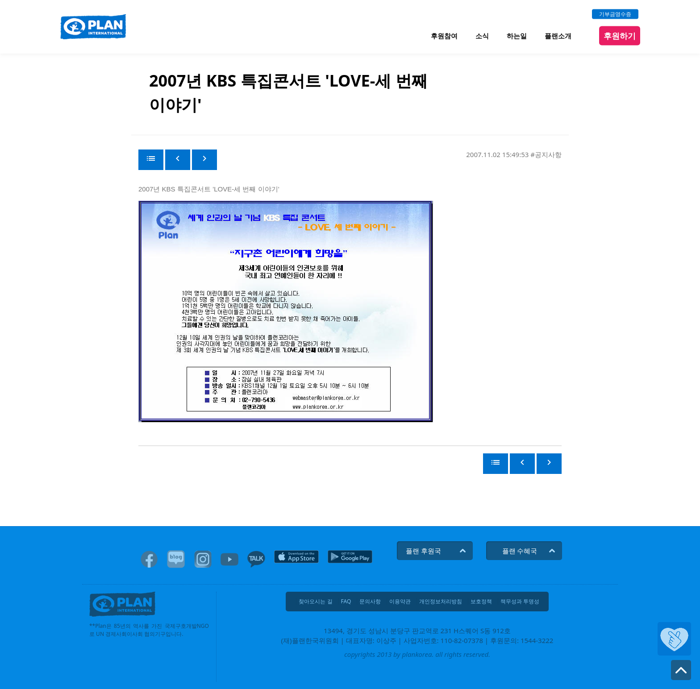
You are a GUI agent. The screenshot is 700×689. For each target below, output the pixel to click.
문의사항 (370, 601)
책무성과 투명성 (519, 601)
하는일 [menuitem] (517, 35)
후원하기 (620, 35)
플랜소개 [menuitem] (558, 35)
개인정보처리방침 (440, 601)
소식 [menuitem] (482, 35)
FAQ (346, 601)
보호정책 (481, 601)
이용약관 (400, 601)
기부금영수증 (615, 13)
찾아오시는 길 (315, 601)
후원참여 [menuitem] (444, 35)
